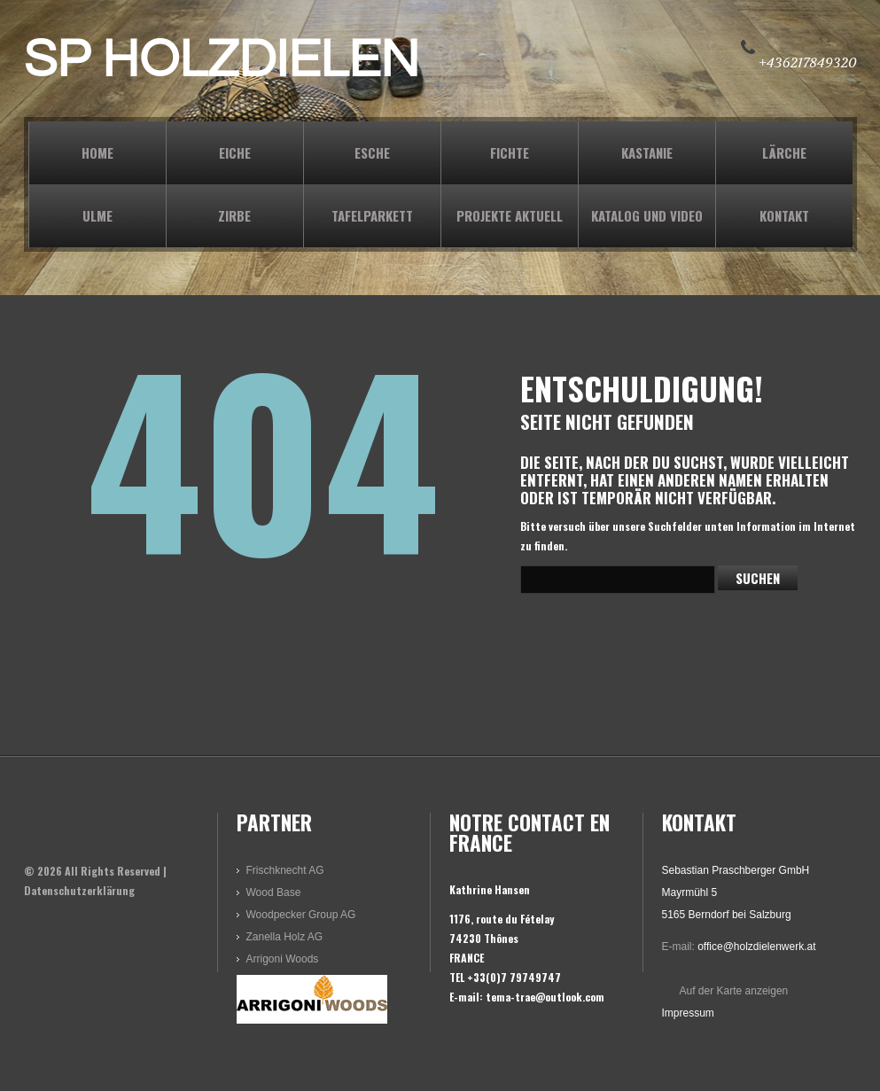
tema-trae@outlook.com (545, 996)
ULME (97, 215)
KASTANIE (647, 152)
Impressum (688, 1013)
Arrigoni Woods (282, 959)
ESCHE (372, 152)
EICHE (235, 152)
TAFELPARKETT (372, 215)
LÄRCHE (784, 152)
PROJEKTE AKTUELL (509, 215)
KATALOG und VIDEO (647, 215)
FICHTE (509, 152)
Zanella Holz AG (284, 937)
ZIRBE (234, 215)
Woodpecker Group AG (301, 914)
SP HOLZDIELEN (221, 60)
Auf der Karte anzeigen (734, 991)
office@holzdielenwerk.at (756, 946)
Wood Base (273, 892)
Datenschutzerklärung (79, 890)
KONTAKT (784, 215)
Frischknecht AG (285, 870)
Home (97, 152)
